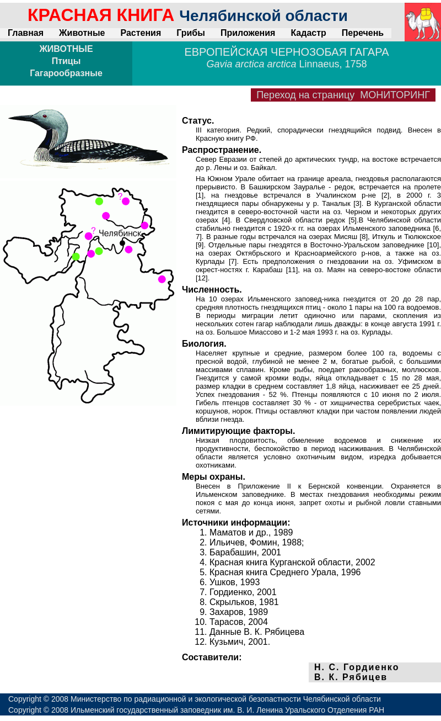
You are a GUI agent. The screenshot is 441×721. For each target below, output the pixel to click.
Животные (82, 33)
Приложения (248, 33)
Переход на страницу (343, 94)
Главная (26, 33)
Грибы (190, 33)
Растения (140, 33)
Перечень (363, 33)
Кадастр (308, 33)
